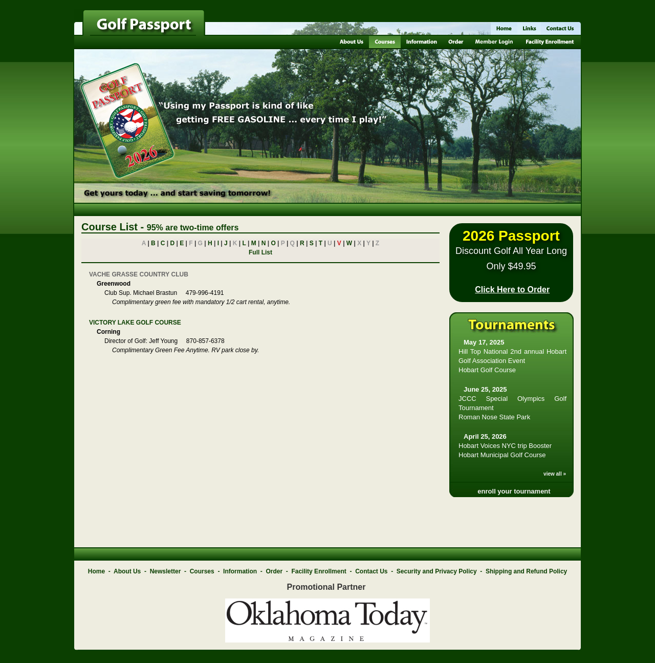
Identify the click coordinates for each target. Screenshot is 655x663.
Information (240, 571)
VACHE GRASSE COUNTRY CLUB (138, 274)
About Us (127, 571)
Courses (202, 571)
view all (552, 474)
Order (274, 571)
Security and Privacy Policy (437, 571)
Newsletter (165, 571)
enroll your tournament (513, 491)
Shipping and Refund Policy (526, 571)
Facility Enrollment (318, 571)
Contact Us (371, 571)
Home (96, 571)
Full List (260, 252)
